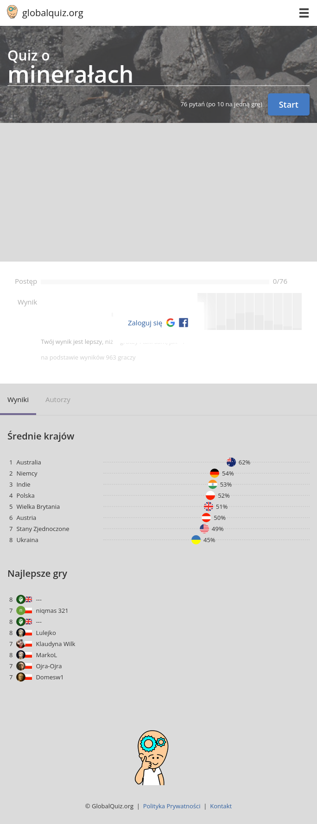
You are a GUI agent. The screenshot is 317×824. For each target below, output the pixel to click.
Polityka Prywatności (172, 806)
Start (288, 104)
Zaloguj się (145, 322)
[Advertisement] (158, 192)
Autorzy (57, 399)
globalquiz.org (52, 12)
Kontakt (221, 806)
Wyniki (18, 399)
